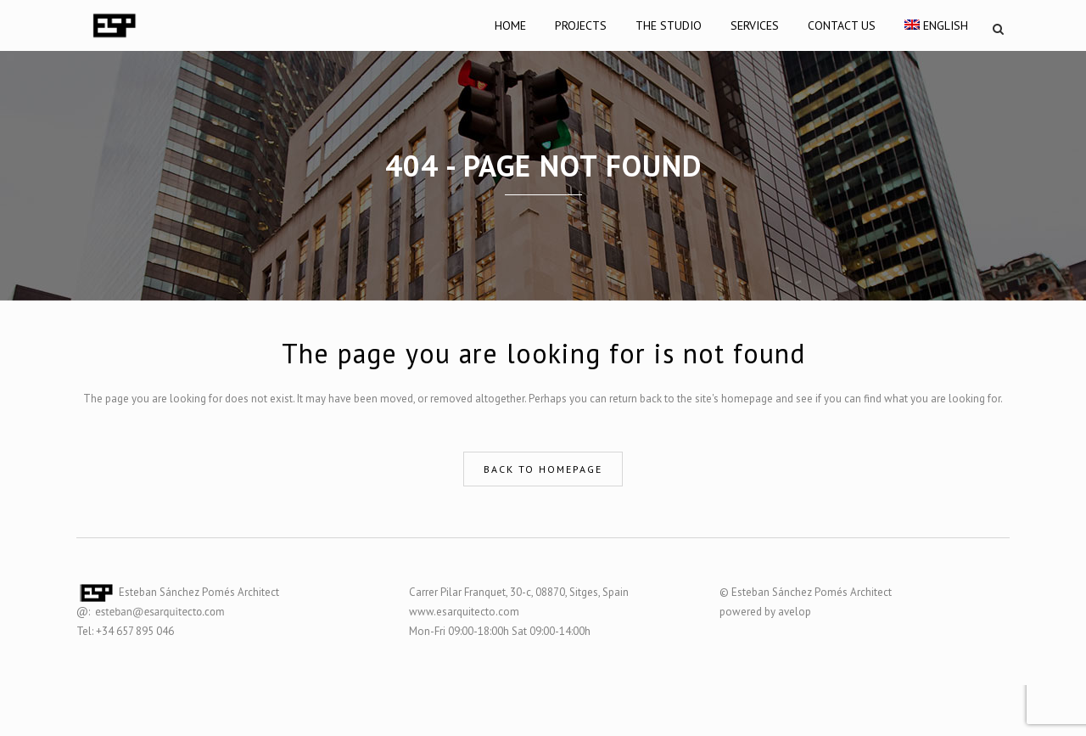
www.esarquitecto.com (464, 611)
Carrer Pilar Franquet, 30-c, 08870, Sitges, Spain (519, 592)
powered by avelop (765, 611)
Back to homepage (543, 469)
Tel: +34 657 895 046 (125, 631)
